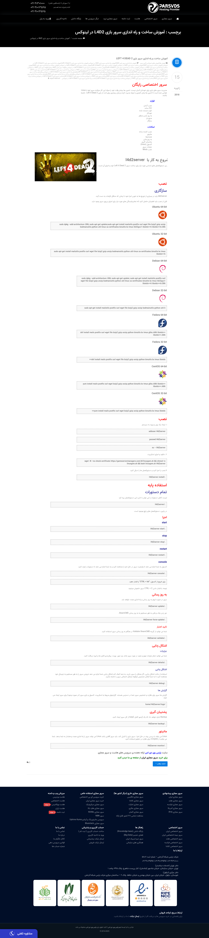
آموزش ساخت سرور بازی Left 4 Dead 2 (104, 65)
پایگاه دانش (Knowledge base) (130, 831)
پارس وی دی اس (91, 927)
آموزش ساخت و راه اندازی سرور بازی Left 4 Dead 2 (142, 59)
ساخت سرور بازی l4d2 (113, 76)
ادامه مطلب (160, 763)
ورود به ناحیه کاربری (96, 835)
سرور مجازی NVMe (96, 812)
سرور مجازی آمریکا (175, 808)
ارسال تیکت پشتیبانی (95, 838)
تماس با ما (60, 827)
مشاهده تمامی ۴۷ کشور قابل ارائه (129, 815)
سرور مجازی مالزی (136, 808)
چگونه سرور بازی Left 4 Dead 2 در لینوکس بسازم (124, 69)
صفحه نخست (177, 19)
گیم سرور (143, 63)
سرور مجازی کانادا (136, 800)
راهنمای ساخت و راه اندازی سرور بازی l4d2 (61, 74)
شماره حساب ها (58, 846)
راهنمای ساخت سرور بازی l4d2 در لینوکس (147, 74)
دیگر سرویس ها (92, 18)
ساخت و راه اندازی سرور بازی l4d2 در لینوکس (139, 78)
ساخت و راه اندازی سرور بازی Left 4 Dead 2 (111, 78)
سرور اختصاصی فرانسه (173, 842)
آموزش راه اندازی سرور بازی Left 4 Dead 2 (74, 63)
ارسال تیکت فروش (96, 842)
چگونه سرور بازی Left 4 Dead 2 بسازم (152, 69)
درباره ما (61, 835)
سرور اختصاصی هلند (174, 838)
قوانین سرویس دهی (57, 842)
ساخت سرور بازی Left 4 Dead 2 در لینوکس (50, 76)
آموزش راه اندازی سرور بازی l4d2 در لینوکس (102, 63)
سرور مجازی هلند (175, 800)
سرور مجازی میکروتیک (95, 804)
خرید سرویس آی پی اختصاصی (92, 797)
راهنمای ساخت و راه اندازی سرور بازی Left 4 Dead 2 (137, 76)
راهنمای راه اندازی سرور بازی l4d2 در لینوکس (119, 72)
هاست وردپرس (59, 797)
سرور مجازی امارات (136, 804)
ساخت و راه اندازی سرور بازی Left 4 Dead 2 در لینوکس (79, 78)
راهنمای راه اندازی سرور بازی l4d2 (144, 72)
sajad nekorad (55, 78)
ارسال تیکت (134, 916)
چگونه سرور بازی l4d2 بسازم (58, 67)
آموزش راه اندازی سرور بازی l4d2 (126, 63)
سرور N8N (100, 815)
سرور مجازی (167, 18)
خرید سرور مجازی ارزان (95, 800)
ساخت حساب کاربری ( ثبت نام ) (91, 831)
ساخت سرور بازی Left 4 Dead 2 (74, 76)
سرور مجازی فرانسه (174, 804)
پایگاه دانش (76, 18)
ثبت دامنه (126, 18)
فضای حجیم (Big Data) (133, 835)
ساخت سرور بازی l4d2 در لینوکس (95, 76)
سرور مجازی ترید (110, 18)
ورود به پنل (44, 18)
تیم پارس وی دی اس (114, 927)
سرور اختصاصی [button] (150, 18)
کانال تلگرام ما (59, 838)
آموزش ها (163, 63)
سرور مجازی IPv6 (175, 812)
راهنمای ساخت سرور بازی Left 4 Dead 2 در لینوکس (91, 74)
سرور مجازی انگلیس (135, 797)
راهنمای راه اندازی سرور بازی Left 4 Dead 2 (91, 72)
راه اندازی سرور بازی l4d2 (100, 69)
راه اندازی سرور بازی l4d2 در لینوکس (80, 69)
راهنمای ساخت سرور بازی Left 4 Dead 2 (121, 74)
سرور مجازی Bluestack (94, 823)
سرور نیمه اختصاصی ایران (172, 835)
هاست (137, 18)
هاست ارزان (60, 808)
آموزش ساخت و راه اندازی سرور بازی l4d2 (46, 65)
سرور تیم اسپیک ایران (134, 838)
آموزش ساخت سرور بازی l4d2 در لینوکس (130, 65)
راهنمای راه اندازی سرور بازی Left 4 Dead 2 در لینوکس (60, 72)
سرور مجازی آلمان (136, 812)
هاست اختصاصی (58, 800)
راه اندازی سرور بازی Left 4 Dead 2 (58, 69)
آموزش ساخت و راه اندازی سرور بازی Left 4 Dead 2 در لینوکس (86, 67)
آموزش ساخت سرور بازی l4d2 (152, 65)
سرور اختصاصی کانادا (174, 846)
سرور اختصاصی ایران (174, 831)
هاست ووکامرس (58, 804)
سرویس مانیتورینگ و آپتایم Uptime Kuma (87, 819)
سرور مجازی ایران (149, 758)
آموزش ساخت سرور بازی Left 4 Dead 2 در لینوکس (75, 65)
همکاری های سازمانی (134, 842)
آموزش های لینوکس (152, 63)
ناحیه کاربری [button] (61, 18)
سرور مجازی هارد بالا (96, 808)
